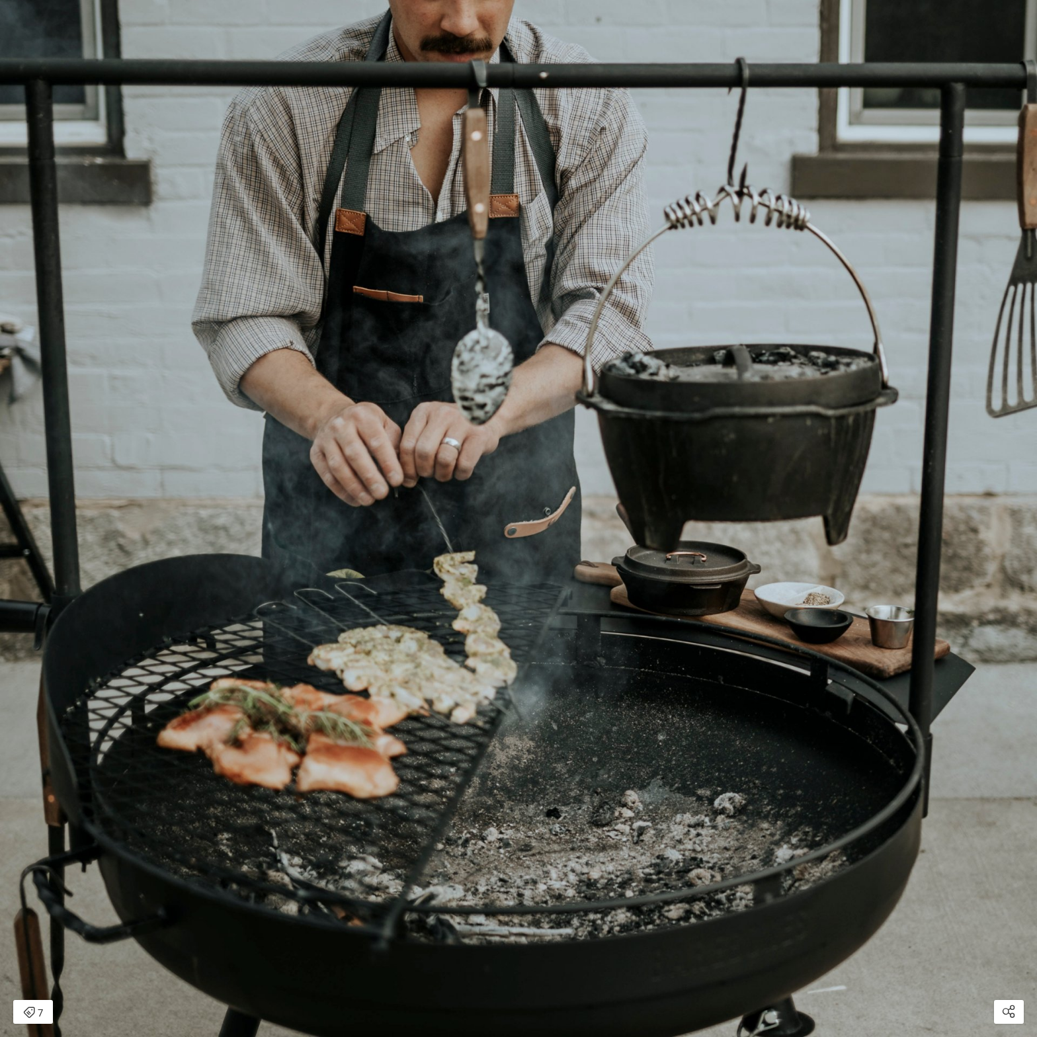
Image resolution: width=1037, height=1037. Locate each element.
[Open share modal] (1009, 1012)
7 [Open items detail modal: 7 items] (33, 1013)
